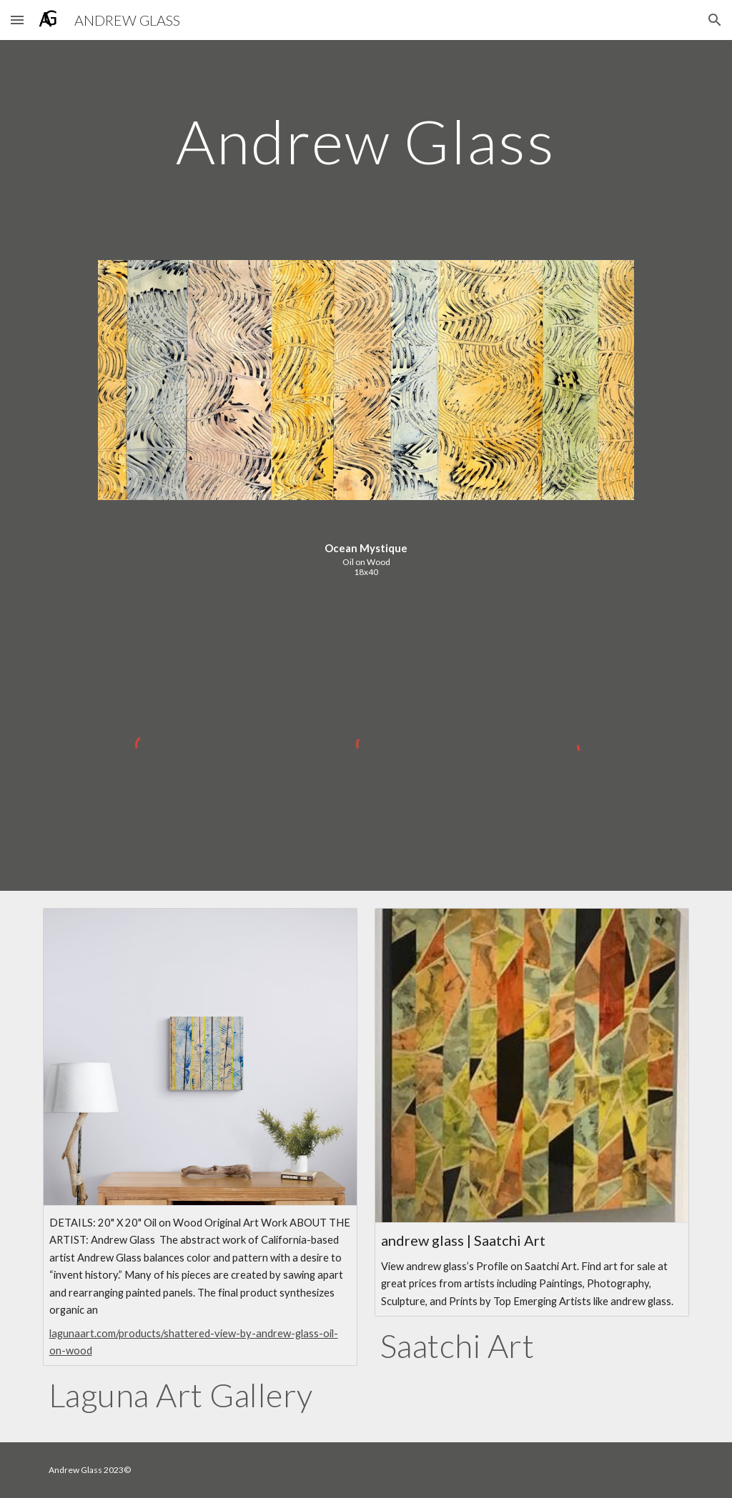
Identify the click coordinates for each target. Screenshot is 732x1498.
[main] (365, 141)
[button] (17, 19)
